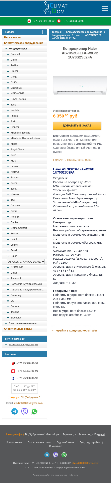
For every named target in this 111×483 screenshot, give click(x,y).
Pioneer (15, 127)
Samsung (16, 295)
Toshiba (15, 312)
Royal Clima (17, 149)
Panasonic (16, 278)
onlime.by (73, 475)
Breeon (15, 71)
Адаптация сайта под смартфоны (50, 475)
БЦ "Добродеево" (30, 397)
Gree (13, 155)
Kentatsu (15, 110)
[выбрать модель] (26, 261)
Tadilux (14, 65)
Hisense (15, 194)
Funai (14, 250)
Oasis (14, 211)
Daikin (14, 272)
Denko (14, 222)
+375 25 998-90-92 (27, 378)
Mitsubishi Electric (20, 132)
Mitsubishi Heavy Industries (25, 138)
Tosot (14, 188)
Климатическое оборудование (23, 42)
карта (101, 434)
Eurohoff (15, 54)
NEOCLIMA (17, 267)
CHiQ (14, 82)
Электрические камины (23, 323)
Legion (14, 244)
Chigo (14, 76)
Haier (14, 256)
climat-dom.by (45, 467)
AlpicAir (15, 172)
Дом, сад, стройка (90, 442)
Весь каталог (12, 37)
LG (12, 300)
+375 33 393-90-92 (73, 20)
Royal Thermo (18, 99)
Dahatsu (15, 205)
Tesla (13, 104)
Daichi (14, 59)
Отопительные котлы (18, 328)
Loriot (14, 239)
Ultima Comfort (19, 228)
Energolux (16, 87)
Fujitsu (14, 115)
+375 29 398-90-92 (44, 20)
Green (14, 183)
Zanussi (15, 177)
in (5, 470)
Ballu (13, 121)
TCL (13, 200)
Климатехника (14, 442)
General (15, 306)
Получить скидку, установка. (72, 159)
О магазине (55, 446)
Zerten (14, 233)
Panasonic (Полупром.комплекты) (29, 289)
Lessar (14, 166)
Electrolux (16, 317)
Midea (14, 144)
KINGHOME (17, 93)
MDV (13, 160)
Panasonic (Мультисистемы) (26, 284)
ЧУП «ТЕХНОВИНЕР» (42, 463)
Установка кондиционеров (23, 344)
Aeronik (15, 216)
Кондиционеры (18, 48)
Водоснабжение (65, 442)
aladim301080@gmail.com (28, 403)
